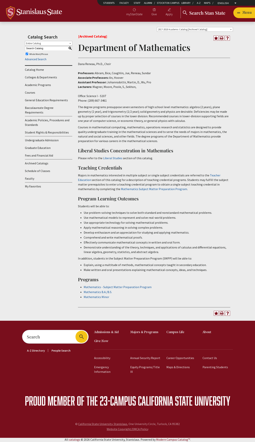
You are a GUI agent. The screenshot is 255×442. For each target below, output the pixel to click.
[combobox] (195, 30)
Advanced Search (35, 60)
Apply (169, 14)
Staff (137, 3)
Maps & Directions (178, 368)
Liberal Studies (112, 159)
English (223, 3)
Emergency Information (102, 370)
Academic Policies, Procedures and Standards (47, 123)
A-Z (199, 3)
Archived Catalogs (36, 164)
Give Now (101, 342)
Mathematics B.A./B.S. (98, 292)
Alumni (148, 3)
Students (109, 3)
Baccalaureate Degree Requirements (39, 111)
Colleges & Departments (41, 78)
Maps (207, 3)
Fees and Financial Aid (39, 156)
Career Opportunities (180, 358)
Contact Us (210, 358)
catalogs (74, 440)
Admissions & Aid (106, 333)
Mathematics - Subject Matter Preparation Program (118, 287)
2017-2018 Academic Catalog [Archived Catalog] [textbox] (182, 30)
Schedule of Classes (37, 172)
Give (154, 14)
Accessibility (102, 358)
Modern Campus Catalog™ (173, 440)
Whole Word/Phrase (38, 54)
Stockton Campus (168, 3)
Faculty (124, 3)
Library (186, 3)
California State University (184, 401)
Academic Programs (38, 86)
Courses (30, 93)
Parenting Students (215, 368)
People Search (61, 351)
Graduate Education (38, 148)
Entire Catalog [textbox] (33, 44)
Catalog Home (34, 70)
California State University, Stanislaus (102, 424)
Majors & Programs (144, 333)
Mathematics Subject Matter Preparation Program (154, 189)
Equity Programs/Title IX (145, 370)
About (207, 333)
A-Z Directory (36, 351)
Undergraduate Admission (42, 141)
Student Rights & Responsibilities (47, 133)
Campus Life (175, 333)
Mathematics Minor (96, 297)
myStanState (134, 14)
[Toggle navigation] (244, 13)
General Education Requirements (46, 101)
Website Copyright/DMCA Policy (127, 430)
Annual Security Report (145, 358)
